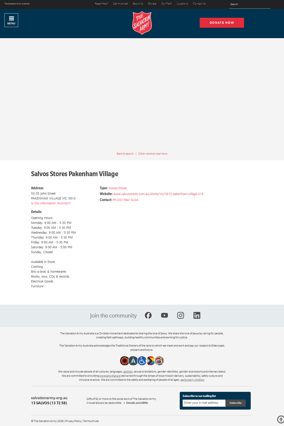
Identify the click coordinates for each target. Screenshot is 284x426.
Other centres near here (152, 153)
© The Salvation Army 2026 (47, 421)
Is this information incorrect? (51, 203)
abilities (127, 371)
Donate (152, 4)
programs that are (110, 375)
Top (283, 419)
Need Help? (101, 4)
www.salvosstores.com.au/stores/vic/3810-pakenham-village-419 (158, 194)
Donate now (222, 22)
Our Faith (166, 4)
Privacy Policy (73, 421)
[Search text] (249, 4)
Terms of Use (91, 421)
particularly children (192, 379)
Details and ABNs (137, 402)
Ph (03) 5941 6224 (125, 200)
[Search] (265, 4)
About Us (138, 4)
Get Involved (120, 4)
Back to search (125, 153)
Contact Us (199, 4)
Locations (182, 4)
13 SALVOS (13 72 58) (49, 403)
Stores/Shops (117, 188)
